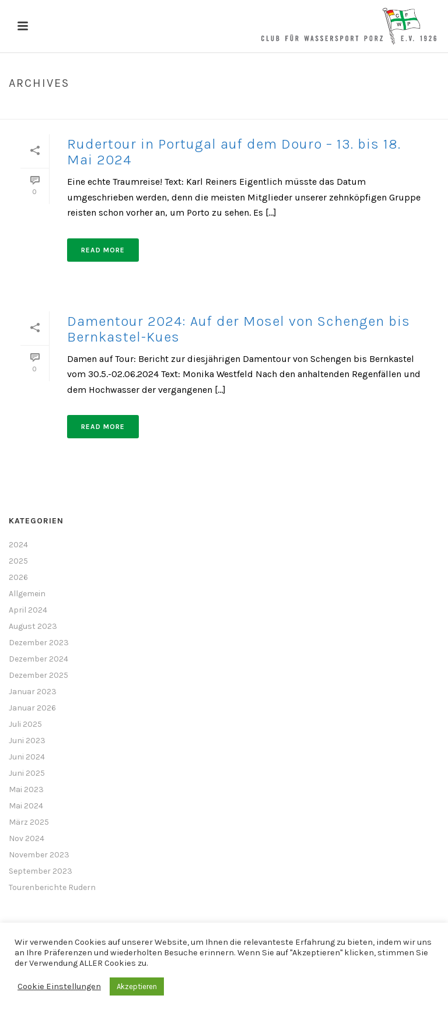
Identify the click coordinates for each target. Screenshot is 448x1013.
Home (414, 107)
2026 (18, 577)
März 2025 (29, 822)
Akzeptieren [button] (137, 986)
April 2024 (28, 610)
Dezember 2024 (38, 659)
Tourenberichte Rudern (52, 887)
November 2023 (39, 855)
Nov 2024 (26, 838)
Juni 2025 (27, 773)
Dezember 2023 (39, 643)
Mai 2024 (26, 806)
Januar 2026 (32, 708)
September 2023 (40, 871)
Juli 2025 (25, 724)
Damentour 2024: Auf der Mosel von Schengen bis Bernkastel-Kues (238, 329)
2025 (18, 561)
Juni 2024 (27, 757)
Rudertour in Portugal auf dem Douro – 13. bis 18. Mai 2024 (234, 152)
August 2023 (33, 626)
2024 (18, 545)
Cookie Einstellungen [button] (59, 986)
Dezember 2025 (38, 675)
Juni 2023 (27, 740)
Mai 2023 (26, 789)
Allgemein (27, 594)
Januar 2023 (33, 692)
